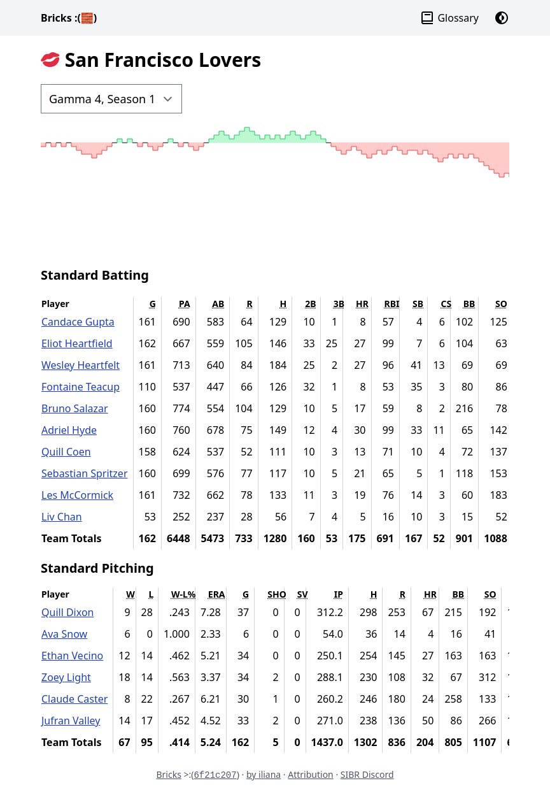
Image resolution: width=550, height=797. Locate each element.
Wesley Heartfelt (80, 365)
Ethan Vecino (72, 656)
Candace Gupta (78, 322)
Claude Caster (74, 699)
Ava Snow (64, 634)
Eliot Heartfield (77, 343)
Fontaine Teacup (80, 387)
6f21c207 (215, 775)
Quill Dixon (67, 612)
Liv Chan (61, 517)
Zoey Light (66, 677)
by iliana (263, 774)
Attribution (311, 774)
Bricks (69, 18)
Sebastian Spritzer (84, 473)
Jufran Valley (70, 721)
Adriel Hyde (69, 430)
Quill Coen (66, 452)
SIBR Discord (367, 774)
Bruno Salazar (74, 408)
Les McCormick (77, 495)
